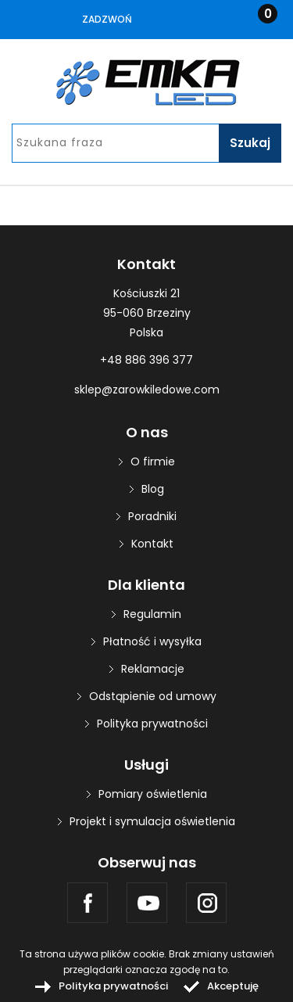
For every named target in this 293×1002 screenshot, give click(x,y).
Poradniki (152, 516)
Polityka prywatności (152, 723)
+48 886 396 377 (146, 360)
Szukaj (250, 143)
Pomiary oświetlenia (152, 794)
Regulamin (152, 614)
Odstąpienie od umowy (152, 696)
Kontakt (152, 543)
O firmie (152, 461)
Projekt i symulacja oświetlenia (152, 821)
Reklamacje (152, 669)
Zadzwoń (107, 19)
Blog (152, 489)
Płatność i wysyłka (152, 641)
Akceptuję (233, 986)
